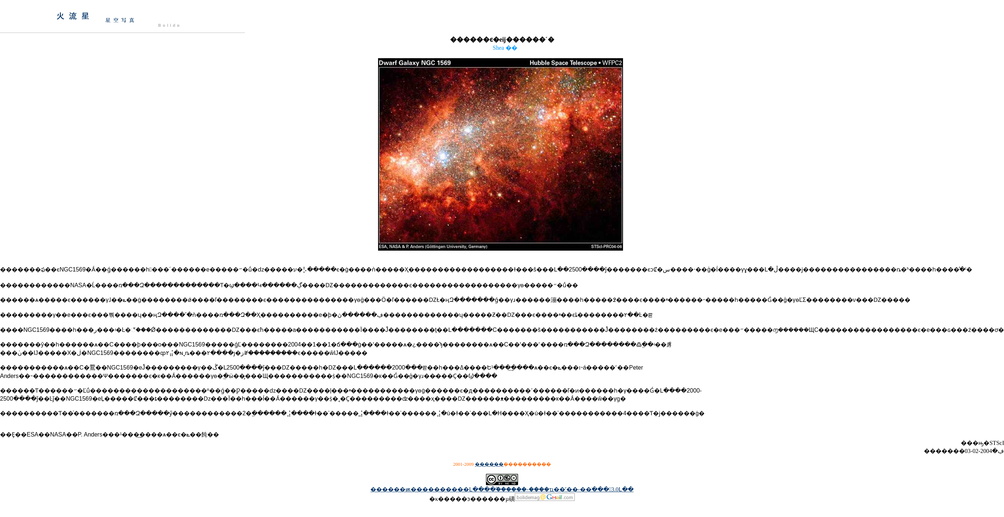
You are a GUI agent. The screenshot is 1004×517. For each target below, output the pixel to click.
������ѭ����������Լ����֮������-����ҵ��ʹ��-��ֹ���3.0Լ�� (502, 489)
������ (489, 464)
